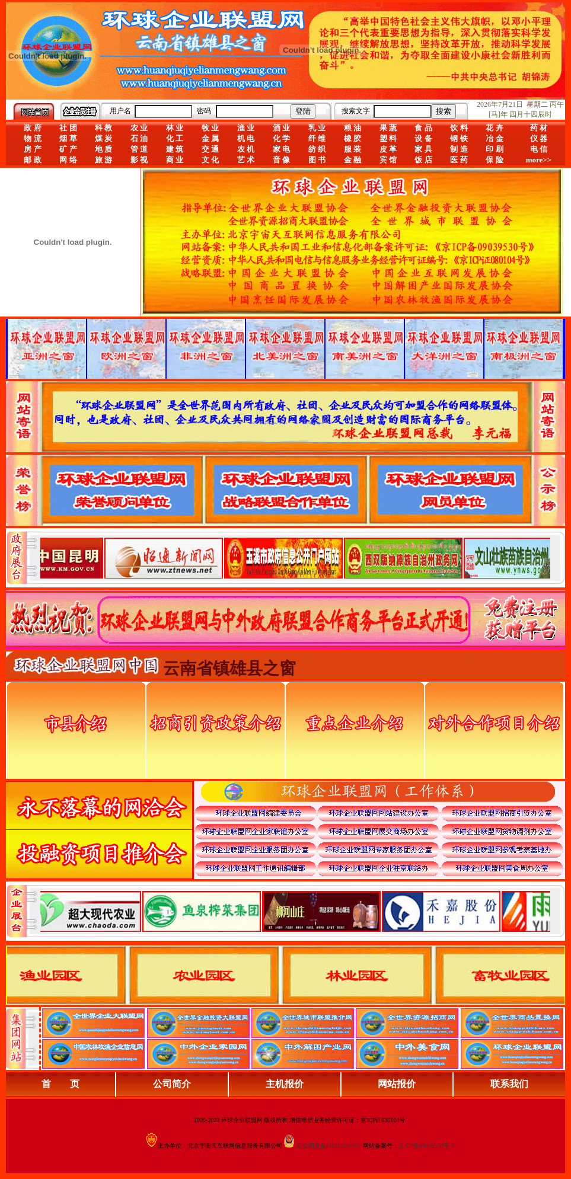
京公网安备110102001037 (329, 1145)
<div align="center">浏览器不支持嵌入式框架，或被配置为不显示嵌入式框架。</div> (295, 911)
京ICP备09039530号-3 (426, 1145)
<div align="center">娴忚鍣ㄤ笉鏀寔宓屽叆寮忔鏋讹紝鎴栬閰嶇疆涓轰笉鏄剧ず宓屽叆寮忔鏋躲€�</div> (295, 558)
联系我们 (509, 1084)
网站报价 (397, 1084)
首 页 (60, 1084)
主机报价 (285, 1084)
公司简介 (172, 1084)
